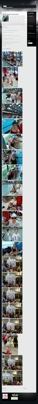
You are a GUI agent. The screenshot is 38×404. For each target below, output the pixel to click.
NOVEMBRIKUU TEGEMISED (31, 33)
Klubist (11, 9)
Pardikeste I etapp (8, 48)
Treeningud (16, 9)
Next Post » (24, 388)
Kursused (20, 9)
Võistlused (26, 9)
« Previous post (4, 388)
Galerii (30, 9)
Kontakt (34, 9)
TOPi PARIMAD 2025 (30, 16)
